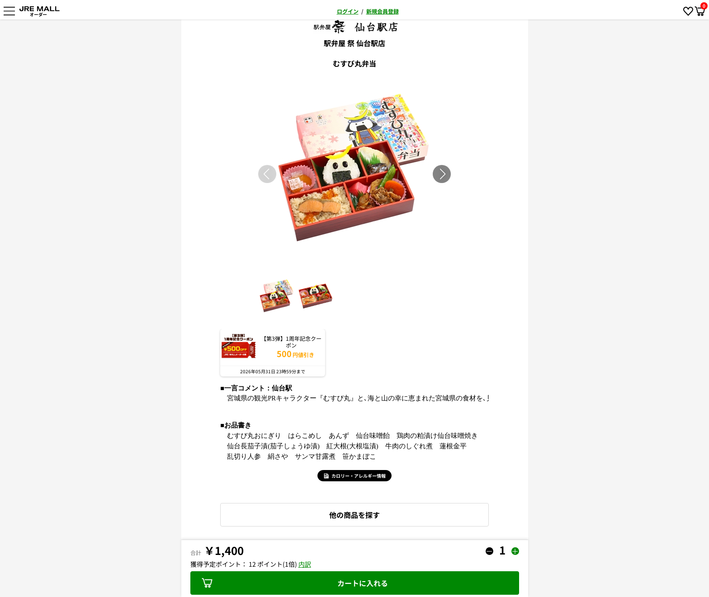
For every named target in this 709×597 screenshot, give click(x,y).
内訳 (304, 564)
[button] (443, 174)
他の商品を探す (354, 514)
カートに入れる (295, 583)
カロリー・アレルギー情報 (354, 475)
